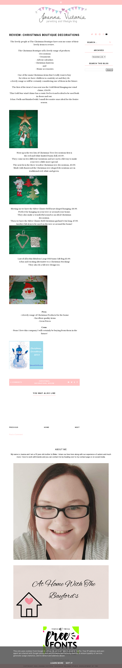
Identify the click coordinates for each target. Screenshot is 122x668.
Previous (13, 427)
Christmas (44, 381)
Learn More (56, 663)
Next (77, 427)
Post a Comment (16, 434)
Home (46, 427)
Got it (69, 663)
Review (51, 383)
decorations (40, 383)
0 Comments (16, 382)
